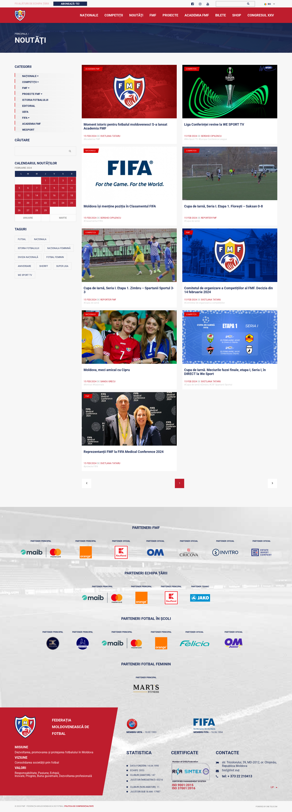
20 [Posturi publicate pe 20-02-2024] (28, 203)
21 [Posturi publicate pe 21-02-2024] (36, 203)
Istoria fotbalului (28, 248)
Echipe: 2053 (137, 770)
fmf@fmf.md (230, 770)
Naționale (27, 75)
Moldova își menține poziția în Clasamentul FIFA (120, 206)
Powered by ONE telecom (266, 807)
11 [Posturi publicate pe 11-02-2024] (71, 188)
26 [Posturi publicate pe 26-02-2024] (19, 210)
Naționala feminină (59, 248)
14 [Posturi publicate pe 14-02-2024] (36, 195)
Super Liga (62, 266)
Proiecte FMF (28, 93)
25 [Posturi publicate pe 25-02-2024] (71, 203)
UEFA (21, 111)
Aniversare (24, 266)
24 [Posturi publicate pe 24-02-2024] (63, 203)
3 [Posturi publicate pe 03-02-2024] (63, 180)
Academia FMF (28, 123)
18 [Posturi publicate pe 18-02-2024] (71, 195)
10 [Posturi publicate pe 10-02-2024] (63, 188)
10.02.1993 (150, 732)
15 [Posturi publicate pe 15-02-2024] (45, 195)
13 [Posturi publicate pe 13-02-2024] (28, 195)
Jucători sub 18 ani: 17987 (145, 791)
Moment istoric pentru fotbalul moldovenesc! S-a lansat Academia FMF (125, 126)
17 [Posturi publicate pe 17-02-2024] (63, 195)
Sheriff (43, 266)
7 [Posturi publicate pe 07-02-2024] (36, 188)
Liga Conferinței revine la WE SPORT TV (214, 124)
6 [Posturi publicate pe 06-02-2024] (28, 188)
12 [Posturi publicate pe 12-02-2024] (19, 195)
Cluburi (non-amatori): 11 (145, 787)
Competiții (27, 81)
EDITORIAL (25, 105)
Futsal (22, 239)
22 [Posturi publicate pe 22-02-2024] (45, 203)
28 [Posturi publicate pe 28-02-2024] (36, 210)
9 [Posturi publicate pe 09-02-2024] (54, 188)
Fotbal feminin (55, 257)
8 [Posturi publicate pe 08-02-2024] (45, 188)
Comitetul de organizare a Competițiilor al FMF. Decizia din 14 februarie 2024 (228, 290)
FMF (22, 87)
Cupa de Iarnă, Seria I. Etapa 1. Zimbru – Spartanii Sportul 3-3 (129, 290)
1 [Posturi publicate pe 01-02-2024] (45, 180)
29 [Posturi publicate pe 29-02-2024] (45, 210)
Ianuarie (28, 218)
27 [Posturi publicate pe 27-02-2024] (28, 210)
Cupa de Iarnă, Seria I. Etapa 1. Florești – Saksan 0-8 (223, 206)
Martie (63, 218)
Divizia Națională (28, 257)
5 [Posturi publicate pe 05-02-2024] (19, 188)
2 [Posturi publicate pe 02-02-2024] (54, 180)
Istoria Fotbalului (31, 99)
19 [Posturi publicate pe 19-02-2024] (19, 203)
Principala (21, 34)
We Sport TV (25, 275)
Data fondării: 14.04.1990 (145, 765)
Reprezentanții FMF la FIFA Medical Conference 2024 (124, 452)
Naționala (40, 239)
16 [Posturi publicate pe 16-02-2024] (54, 195)
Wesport (24, 129)
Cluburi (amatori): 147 (143, 775)
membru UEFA (134, 732)
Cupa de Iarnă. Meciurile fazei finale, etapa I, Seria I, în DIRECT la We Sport (225, 372)
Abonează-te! (70, 3)
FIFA (22, 117)
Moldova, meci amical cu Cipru (107, 370)
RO (267, 4)
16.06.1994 (217, 732)
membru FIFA (201, 732)
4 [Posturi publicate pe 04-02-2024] (71, 180)
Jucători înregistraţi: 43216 (146, 781)
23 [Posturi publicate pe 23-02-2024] (54, 203)
